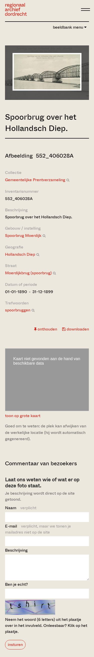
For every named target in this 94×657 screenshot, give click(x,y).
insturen (15, 649)
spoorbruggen (17, 310)
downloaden (75, 329)
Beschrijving (16, 550)
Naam (20, 508)
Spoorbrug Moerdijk (23, 235)
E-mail (38, 529)
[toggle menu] (85, 10)
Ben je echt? (16, 589)
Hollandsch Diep (20, 254)
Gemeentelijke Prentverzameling (35, 180)
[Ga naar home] (16, 9)
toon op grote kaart (22, 416)
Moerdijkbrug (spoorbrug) (28, 273)
